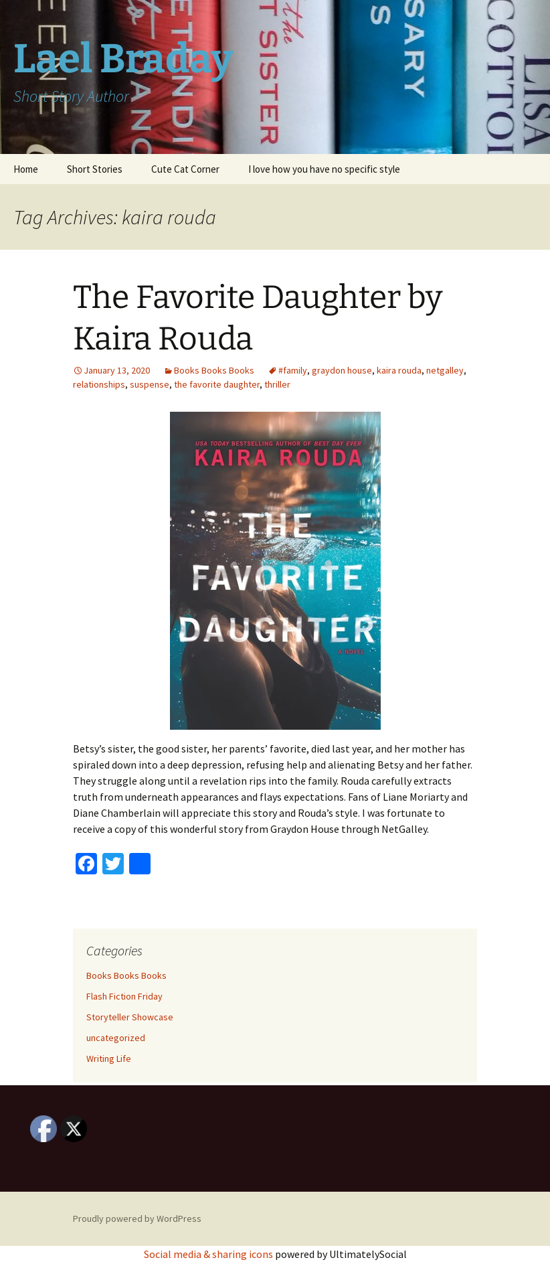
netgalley (445, 370)
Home (25, 169)
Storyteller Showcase (129, 1017)
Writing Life (108, 1058)
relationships (99, 384)
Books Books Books (214, 370)
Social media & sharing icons (209, 1254)
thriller (277, 384)
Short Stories (94, 169)
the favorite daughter (217, 384)
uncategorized (115, 1038)
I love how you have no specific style (324, 169)
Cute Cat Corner (185, 169)
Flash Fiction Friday (124, 996)
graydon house (342, 370)
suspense (149, 384)
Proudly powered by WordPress (137, 1218)
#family (292, 370)
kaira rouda (399, 370)
